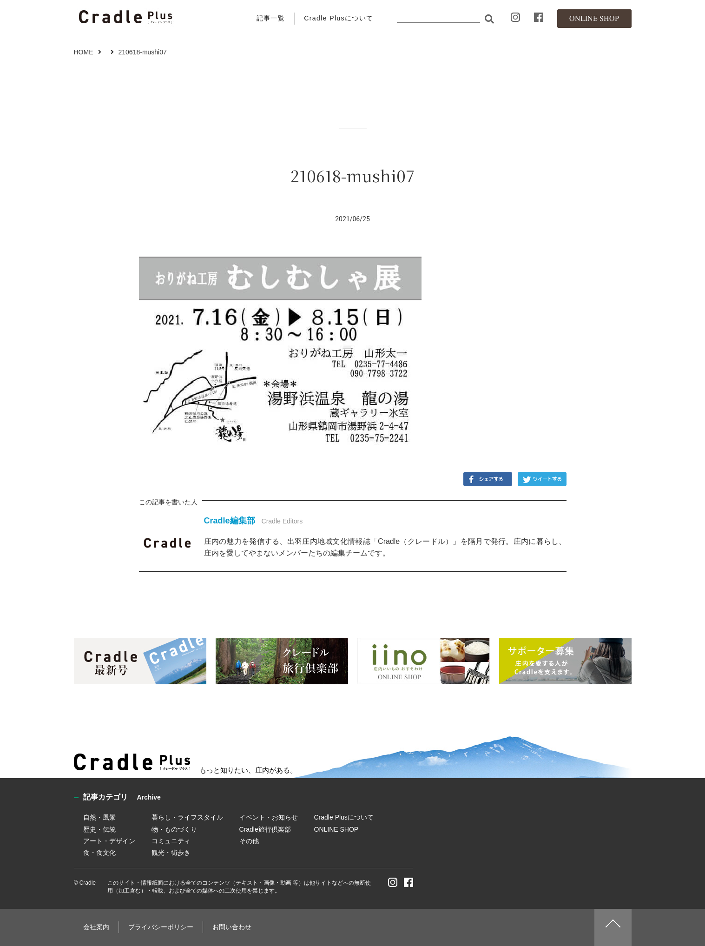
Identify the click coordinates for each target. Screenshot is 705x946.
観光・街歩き (171, 852)
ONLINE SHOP (336, 829)
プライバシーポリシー (160, 927)
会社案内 (96, 927)
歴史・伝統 (99, 829)
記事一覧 (271, 18)
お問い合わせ (231, 927)
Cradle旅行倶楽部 (265, 829)
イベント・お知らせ (268, 817)
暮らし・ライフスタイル (187, 817)
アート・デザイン (109, 841)
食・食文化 (99, 852)
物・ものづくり (174, 829)
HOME (83, 52)
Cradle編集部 (229, 520)
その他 (249, 841)
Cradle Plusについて (338, 18)
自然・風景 (99, 817)
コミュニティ (171, 841)
